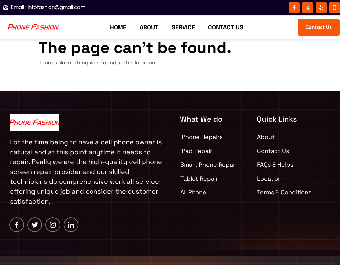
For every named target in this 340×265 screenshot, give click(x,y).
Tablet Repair (199, 178)
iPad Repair (196, 151)
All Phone (193, 192)
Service (183, 27)
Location (269, 178)
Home (118, 27)
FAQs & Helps (275, 164)
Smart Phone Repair (208, 164)
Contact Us (225, 27)
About (149, 27)
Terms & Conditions (284, 192)
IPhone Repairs (201, 137)
